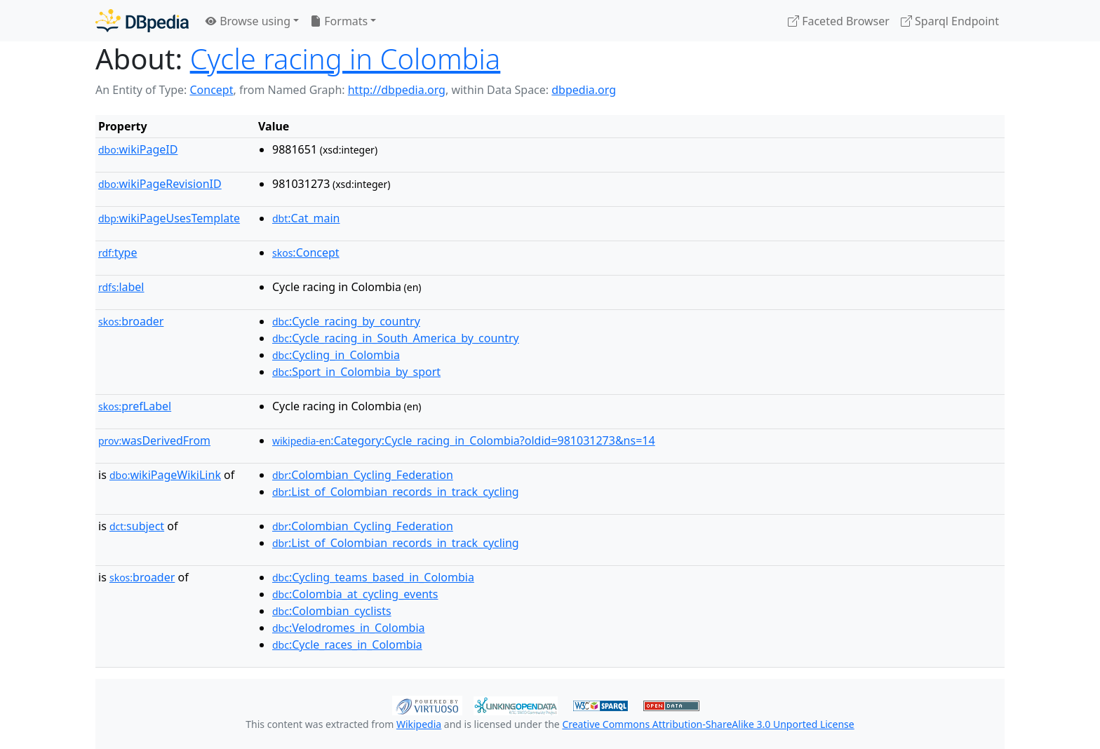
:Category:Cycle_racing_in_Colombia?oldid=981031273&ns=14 (463, 440)
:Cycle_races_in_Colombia (347, 644)
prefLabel (134, 406)
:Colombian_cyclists (331, 611)
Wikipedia (418, 724)
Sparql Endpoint (950, 21)
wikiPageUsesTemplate (169, 218)
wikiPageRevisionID (160, 183)
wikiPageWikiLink (165, 475)
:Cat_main (306, 218)
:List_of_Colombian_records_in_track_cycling (395, 491)
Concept (211, 89)
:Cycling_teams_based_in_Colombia (373, 577)
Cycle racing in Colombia (345, 58)
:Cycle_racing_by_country (346, 321)
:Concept (306, 252)
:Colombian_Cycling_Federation (362, 475)
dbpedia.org (583, 89)
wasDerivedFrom (154, 440)
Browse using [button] (248, 21)
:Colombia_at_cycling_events (355, 594)
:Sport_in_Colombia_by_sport (356, 371)
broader (130, 321)
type (118, 252)
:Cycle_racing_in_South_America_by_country (395, 338)
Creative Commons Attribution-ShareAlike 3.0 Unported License (708, 724)
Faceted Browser (839, 21)
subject (136, 526)
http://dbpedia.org (396, 89)
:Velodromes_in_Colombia (348, 627)
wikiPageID (137, 149)
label (121, 287)
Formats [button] (339, 21)
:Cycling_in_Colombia (336, 355)
